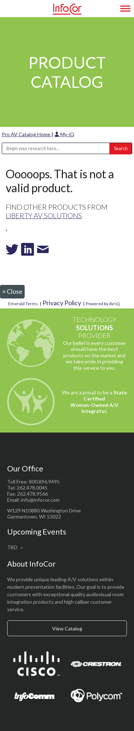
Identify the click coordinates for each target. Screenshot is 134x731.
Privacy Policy (62, 303)
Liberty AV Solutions (44, 215)
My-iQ (64, 134)
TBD (12, 547)
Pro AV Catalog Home (26, 134)
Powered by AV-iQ (103, 303)
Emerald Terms (23, 303)
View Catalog (67, 628)
